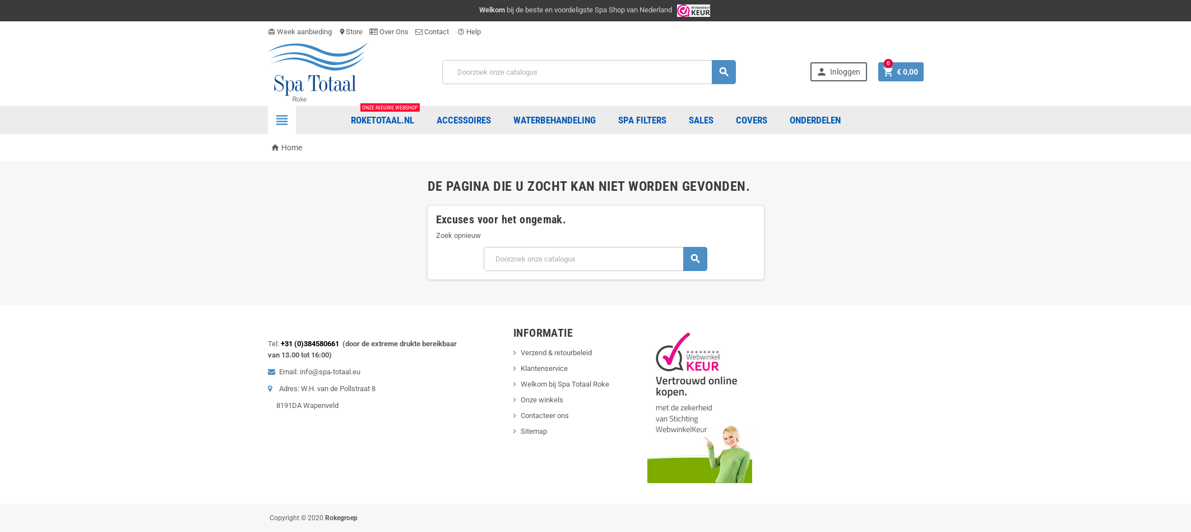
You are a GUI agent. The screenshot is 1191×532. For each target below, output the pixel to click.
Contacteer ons (545, 415)
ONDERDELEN (815, 120)
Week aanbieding (300, 31)
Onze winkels (542, 400)
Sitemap (534, 431)
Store (351, 31)
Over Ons (389, 31)
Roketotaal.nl (385, 116)
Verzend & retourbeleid (556, 352)
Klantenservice (544, 368)
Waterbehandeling (554, 120)
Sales (701, 120)
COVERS (751, 120)
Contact (433, 31)
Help (469, 31)
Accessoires (464, 120)
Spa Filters (642, 120)
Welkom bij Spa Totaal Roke (565, 384)
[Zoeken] (589, 72)
